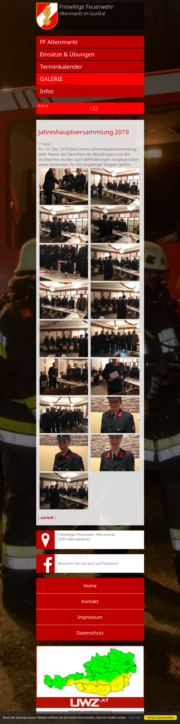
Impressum (90, 617)
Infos (47, 91)
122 (90, 108)
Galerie (51, 78)
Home (90, 586)
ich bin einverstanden (160, 717)
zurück (47, 517)
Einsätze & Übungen (67, 54)
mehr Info (135, 717)
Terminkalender (61, 66)
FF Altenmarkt (59, 42)
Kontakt (90, 601)
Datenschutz (90, 633)
